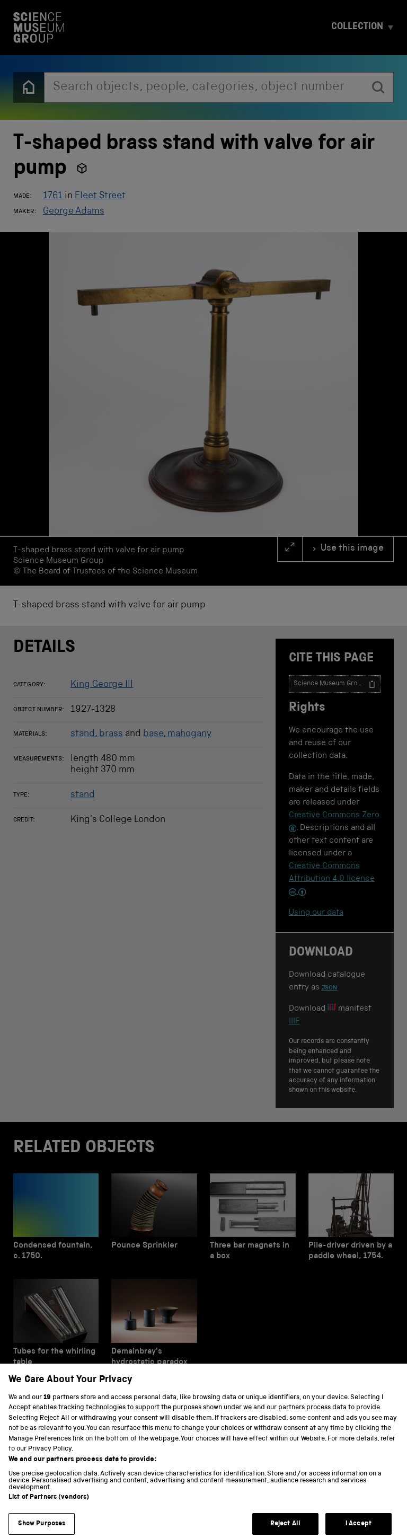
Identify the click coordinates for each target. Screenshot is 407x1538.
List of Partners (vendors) (48, 1507)
